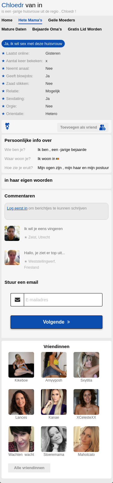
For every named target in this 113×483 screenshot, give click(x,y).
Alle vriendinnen (29, 467)
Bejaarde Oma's (47, 29)
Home (7, 20)
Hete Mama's (30, 20)
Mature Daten (14, 29)
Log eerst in (17, 208)
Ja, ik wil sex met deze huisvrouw (33, 43)
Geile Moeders (61, 20)
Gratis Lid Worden (85, 29)
